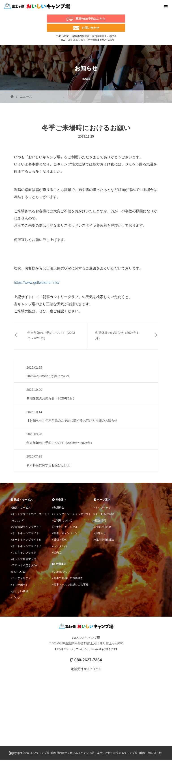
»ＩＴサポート (19, 584)
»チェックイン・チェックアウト (71, 514)
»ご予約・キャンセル (65, 527)
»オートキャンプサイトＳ (26, 546)
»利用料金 (58, 507)
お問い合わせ (90, 27)
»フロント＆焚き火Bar (24, 565)
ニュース (26, 96)
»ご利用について (62, 520)
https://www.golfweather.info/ (36, 282)
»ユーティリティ (21, 578)
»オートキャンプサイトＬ (26, 533)
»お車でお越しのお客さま (67, 578)
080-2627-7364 (76, 39)
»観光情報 (100, 520)
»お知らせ (100, 533)
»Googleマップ (61, 571)
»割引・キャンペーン (65, 533)
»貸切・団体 (59, 539)
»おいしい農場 (19, 591)
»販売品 (57, 552)
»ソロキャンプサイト (23, 552)
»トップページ (102, 507)
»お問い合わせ (102, 527)
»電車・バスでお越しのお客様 (70, 584)
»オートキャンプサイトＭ (26, 539)
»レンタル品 (59, 546)
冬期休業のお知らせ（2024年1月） (116, 335)
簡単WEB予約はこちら (90, 18)
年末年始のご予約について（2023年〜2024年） (51, 335)
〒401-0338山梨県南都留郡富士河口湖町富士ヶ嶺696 (86, 643)
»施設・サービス (21, 507)
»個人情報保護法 (104, 539)
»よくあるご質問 (104, 514)
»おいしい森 (18, 571)
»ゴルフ (15, 597)
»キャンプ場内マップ (23, 559)
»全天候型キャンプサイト (26, 527)
